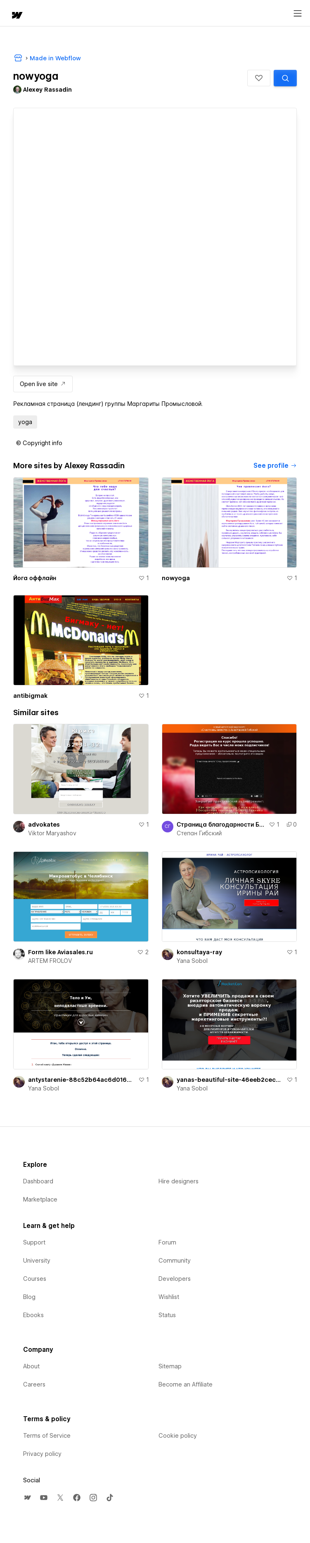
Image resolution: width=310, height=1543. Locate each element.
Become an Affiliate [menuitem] (186, 1384)
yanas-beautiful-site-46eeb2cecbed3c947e (230, 1079)
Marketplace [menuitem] (40, 1199)
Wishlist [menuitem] (169, 1297)
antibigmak (30, 695)
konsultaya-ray (199, 952)
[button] (258, 78)
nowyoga (176, 578)
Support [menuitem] (34, 1242)
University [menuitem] (36, 1260)
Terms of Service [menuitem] (47, 1435)
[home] (16, 16)
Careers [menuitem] (34, 1384)
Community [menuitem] (175, 1260)
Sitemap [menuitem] (170, 1366)
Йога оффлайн (34, 578)
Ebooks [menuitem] (33, 1315)
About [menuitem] (31, 1366)
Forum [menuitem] (167, 1242)
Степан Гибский (199, 833)
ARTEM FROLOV (50, 961)
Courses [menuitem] (34, 1278)
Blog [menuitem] (29, 1297)
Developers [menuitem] (175, 1278)
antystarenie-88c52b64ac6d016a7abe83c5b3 (81, 1079)
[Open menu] (298, 14)
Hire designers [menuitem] (179, 1181)
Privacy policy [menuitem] (42, 1454)
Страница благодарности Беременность (221, 824)
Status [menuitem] (167, 1315)
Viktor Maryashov (52, 833)
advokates (44, 824)
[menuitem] (27, 1497)
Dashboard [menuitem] (38, 1181)
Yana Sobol (192, 961)
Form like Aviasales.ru (60, 952)
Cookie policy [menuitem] (178, 1435)
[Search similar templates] (285, 78)
